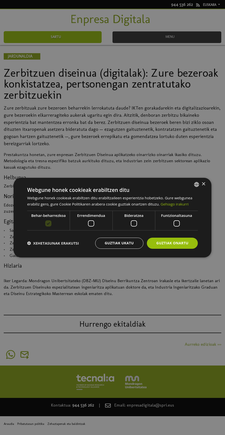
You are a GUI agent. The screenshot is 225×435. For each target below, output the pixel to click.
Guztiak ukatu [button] (119, 243)
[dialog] (112, 217)
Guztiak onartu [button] (172, 243)
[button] (53, 243)
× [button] (203, 184)
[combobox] (196, 184)
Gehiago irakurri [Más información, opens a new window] (175, 204)
